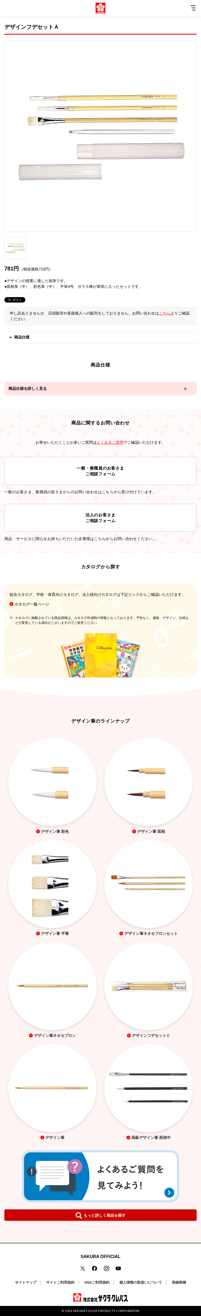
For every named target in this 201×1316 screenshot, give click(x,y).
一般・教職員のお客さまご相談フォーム (100, 471)
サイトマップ (25, 1282)
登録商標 (179, 1282)
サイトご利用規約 (60, 1282)
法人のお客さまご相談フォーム (100, 518)
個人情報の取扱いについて (140, 1282)
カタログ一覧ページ (31, 604)
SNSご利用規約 (97, 1282)
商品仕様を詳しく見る (27, 388)
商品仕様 (18, 337)
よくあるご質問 (110, 442)
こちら (164, 313)
